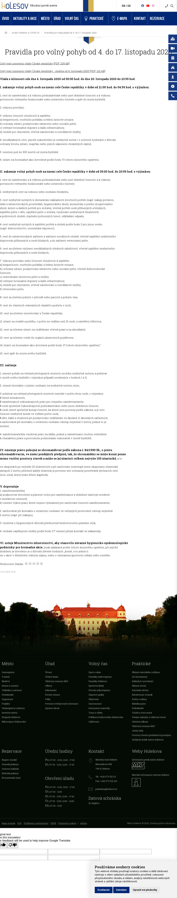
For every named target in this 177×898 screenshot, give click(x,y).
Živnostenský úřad (11, 777)
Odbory (48, 685)
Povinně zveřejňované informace (61, 703)
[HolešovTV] (148, 5)
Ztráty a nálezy (139, 699)
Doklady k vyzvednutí (142, 681)
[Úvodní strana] (5, 32)
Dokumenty (51, 690)
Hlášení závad (139, 685)
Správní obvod (52, 708)
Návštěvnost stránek (142, 694)
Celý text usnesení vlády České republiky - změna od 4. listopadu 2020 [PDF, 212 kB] (52, 71)
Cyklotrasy (93, 721)
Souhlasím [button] (103, 889)
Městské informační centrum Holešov (150, 774)
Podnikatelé (7, 694)
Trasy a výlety (95, 712)
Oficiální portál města (43, 5)
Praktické (94, 18)
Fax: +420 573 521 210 (106, 781)
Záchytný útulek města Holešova (148, 739)
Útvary (48, 672)
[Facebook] (142, 5)
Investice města (9, 712)
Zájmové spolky (96, 694)
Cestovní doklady (10, 768)
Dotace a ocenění (10, 685)
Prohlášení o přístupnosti (36, 823)
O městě (6, 676)
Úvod (5, 18)
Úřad (57, 18)
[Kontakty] (166, 6)
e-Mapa (119, 18)
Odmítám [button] (121, 889)
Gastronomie (94, 703)
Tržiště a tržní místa (142, 712)
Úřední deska (51, 676)
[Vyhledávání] (172, 6)
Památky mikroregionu (100, 676)
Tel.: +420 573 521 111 (105, 776)
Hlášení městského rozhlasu (146, 672)
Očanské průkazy (10, 764)
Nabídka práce (139, 703)
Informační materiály (99, 708)
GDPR (53, 823)
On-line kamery (139, 676)
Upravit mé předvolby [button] (145, 889)
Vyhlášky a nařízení (12, 690)
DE (129, 5)
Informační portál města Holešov (148, 759)
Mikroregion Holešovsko (14, 721)
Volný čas (72, 18)
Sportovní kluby (96, 685)
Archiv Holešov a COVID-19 (25, 32)
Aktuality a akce (25, 18)
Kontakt (140, 18)
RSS (19, 823)
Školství (6, 681)
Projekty (6, 703)
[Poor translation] (12, 845)
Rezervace (157, 18)
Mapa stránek (8, 823)
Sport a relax (94, 672)
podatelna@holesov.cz (106, 789)
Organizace (7, 699)
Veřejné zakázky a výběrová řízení (149, 717)
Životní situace (52, 694)
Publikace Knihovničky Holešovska (105, 717)
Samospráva (8, 672)
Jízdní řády (137, 730)
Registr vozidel (9, 759)
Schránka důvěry (140, 690)
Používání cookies (67, 823)
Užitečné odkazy (140, 721)
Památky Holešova (97, 681)
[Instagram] (153, 5)
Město (45, 18)
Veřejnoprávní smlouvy (13, 708)
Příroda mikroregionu (99, 690)
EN (123, 5)
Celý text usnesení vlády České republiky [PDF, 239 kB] (34, 63)
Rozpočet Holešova (11, 717)
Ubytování (93, 699)
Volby (47, 699)
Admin (83, 823)
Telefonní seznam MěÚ (56, 681)
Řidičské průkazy (10, 773)
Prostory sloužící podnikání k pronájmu (151, 735)
